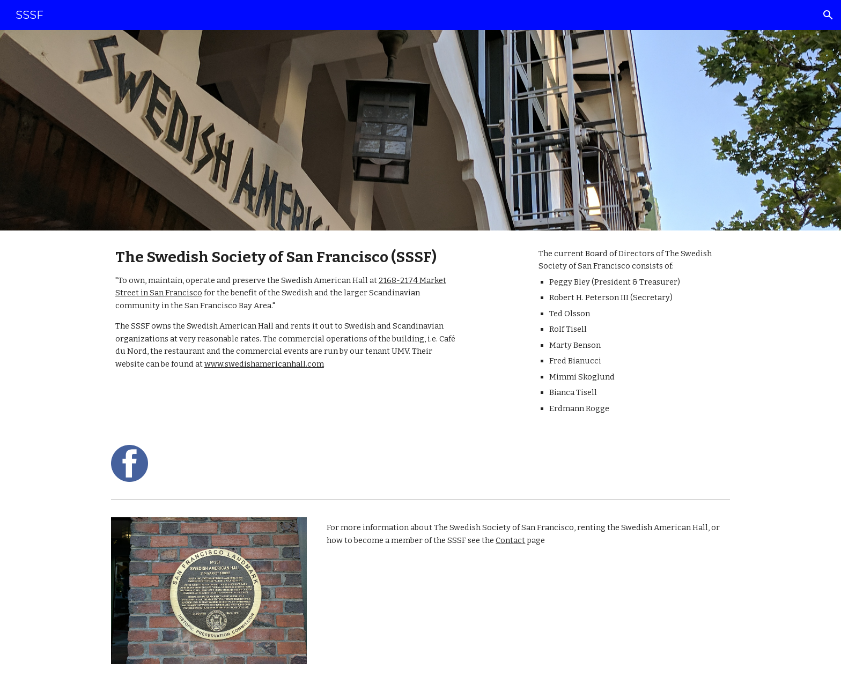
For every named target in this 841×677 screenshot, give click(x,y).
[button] (828, 15)
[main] (288, 309)
